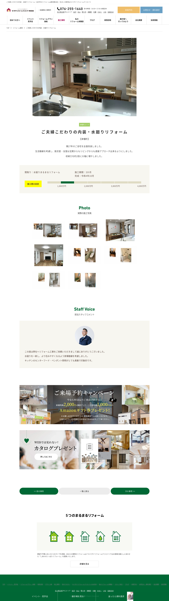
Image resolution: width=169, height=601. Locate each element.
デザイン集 (49, 575)
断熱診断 (107, 20)
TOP (8, 28)
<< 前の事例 (32, 491)
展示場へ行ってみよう (123, 20)
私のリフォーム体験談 (77, 20)
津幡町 (90, 12)
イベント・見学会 (14, 575)
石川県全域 (60, 12)
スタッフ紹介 (118, 575)
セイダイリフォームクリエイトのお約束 (84, 575)
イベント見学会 (30, 20)
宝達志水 (110, 12)
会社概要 (138, 20)
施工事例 (61, 20)
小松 (104, 12)
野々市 (84, 12)
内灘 (94, 12)
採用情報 (154, 20)
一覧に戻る (84, 491)
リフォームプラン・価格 (29, 575)
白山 (79, 12)
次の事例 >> (136, 491)
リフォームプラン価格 (46, 20)
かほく (100, 12)
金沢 (74, 12)
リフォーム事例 (18, 28)
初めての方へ (15, 20)
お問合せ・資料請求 (151, 10)
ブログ (92, 20)
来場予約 (128, 10)
